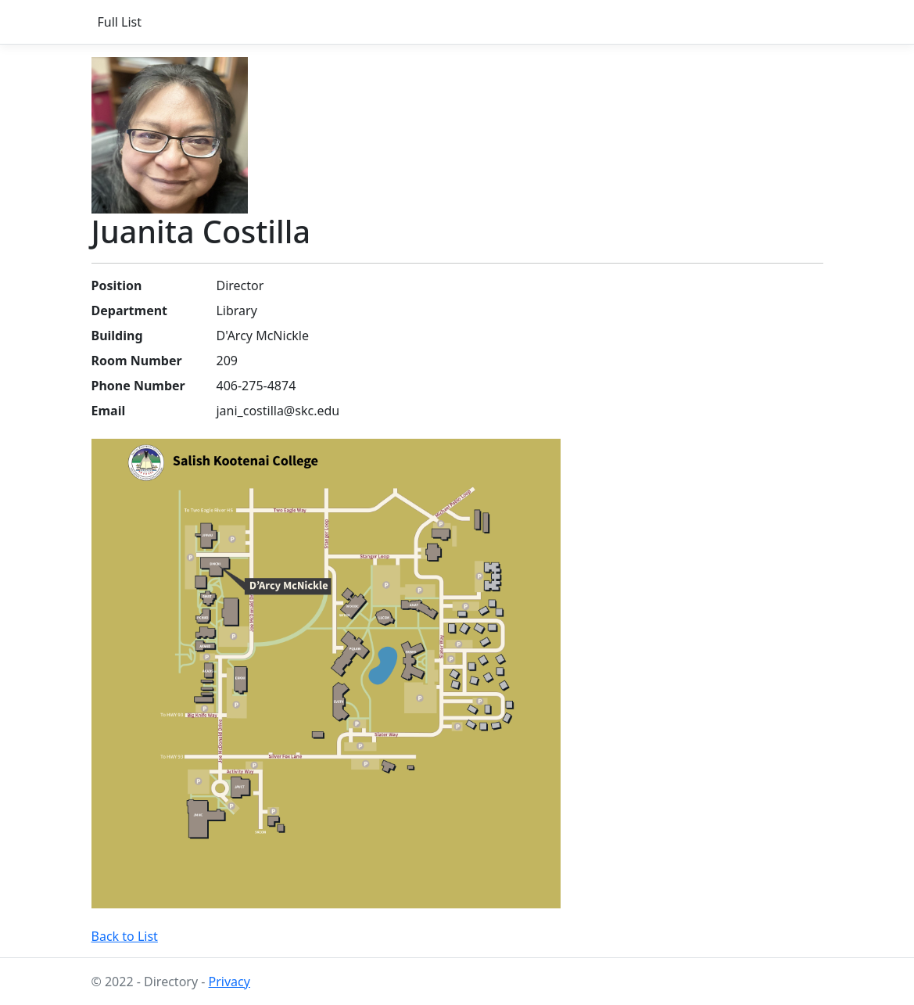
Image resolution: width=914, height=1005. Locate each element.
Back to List (124, 936)
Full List (120, 22)
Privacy (229, 981)
